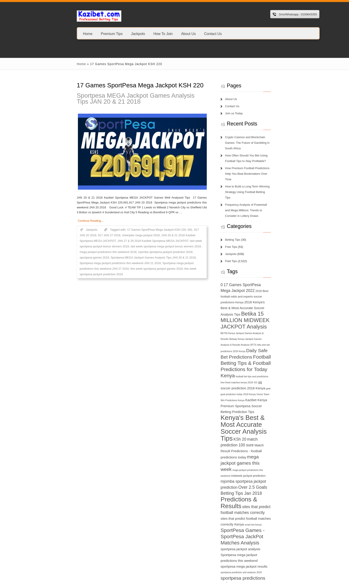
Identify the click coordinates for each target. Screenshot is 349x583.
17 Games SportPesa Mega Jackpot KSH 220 (131, 229)
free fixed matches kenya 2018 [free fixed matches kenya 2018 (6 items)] (246, 342)
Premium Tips (86, 33)
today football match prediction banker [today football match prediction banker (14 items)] (260, 531)
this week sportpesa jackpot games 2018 (182, 257)
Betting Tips (242, 217)
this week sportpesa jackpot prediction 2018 (83, 263)
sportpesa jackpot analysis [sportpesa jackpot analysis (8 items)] (269, 466)
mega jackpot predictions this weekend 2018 (101, 246)
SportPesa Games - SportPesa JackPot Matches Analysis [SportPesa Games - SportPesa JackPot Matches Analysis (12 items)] (261, 460)
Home (62, 33)
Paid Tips (240, 238)
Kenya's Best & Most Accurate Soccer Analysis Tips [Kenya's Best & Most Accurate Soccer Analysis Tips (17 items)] (260, 373)
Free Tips (241, 224)
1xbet (54, 555)
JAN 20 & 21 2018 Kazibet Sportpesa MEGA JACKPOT (137, 235)
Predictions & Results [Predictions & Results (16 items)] (259, 429)
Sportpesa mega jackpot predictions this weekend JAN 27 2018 (113, 257)
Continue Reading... (65, 220)
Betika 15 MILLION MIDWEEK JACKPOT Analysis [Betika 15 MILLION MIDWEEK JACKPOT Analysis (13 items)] (256, 292)
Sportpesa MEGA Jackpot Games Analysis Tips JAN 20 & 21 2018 (131, 98)
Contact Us (188, 33)
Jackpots (113, 33)
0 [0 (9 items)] (231, 262)
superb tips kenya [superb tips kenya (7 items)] (265, 497)
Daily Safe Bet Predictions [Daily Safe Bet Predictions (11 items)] (257, 317)
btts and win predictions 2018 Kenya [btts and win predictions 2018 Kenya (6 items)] (266, 311)
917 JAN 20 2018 (180, 229)
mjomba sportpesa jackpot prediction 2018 (159, 246)
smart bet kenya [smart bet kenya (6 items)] (276, 447)
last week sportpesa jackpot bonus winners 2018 (123, 240)
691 (164, 229)
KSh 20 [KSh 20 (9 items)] (236, 386)
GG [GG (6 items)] (265, 342)
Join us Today (243, 113)
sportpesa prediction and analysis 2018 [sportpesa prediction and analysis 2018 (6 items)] (250, 484)
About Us (163, 33)
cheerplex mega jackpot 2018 (81, 235)
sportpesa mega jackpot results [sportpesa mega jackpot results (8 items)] (268, 478)
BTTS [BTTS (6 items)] (243, 311)
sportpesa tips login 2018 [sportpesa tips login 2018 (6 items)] (280, 491)
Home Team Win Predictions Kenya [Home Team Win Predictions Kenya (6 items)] (262, 354)
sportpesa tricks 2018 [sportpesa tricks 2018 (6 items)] (241, 497)
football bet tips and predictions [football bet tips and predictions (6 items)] (276, 336)
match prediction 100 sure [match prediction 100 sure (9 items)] (266, 386)
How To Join (138, 33)
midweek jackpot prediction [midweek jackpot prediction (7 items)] (262, 411)
